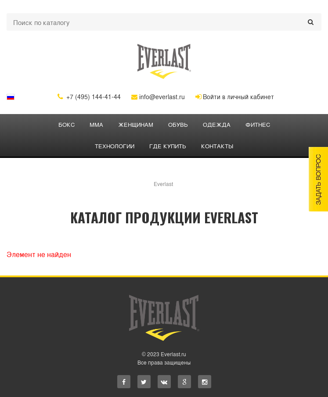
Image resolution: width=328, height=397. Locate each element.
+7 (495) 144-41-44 (89, 96)
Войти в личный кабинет (234, 96)
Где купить (167, 146)
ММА (96, 124)
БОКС (66, 124)
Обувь (178, 124)
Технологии (114, 146)
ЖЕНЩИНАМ (135, 124)
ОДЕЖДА (217, 124)
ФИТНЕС (257, 124)
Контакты (217, 146)
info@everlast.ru (158, 96)
